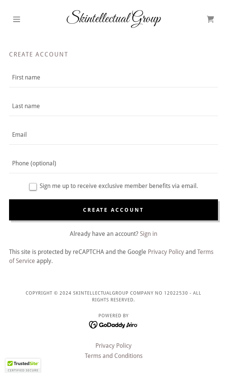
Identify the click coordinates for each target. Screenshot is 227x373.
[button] (24, 19)
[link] (113, 19)
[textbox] (113, 77)
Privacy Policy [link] (166, 251)
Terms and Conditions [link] (114, 355)
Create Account (113, 210)
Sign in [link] (148, 233)
